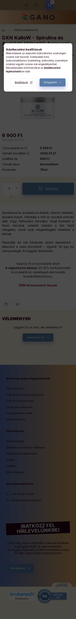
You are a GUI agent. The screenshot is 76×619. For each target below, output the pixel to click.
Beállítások (21, 82)
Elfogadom (50, 82)
